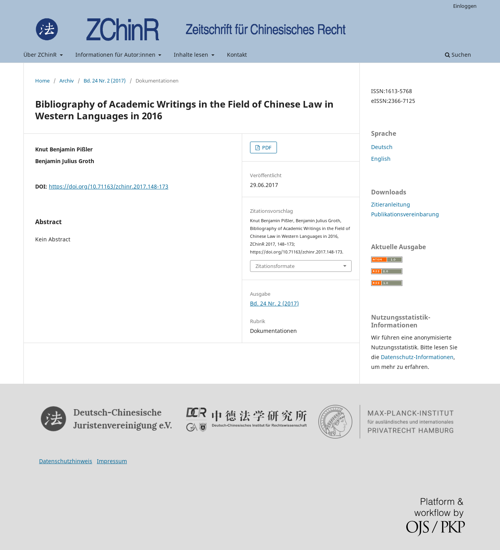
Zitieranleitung (390, 204)
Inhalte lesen (192, 54)
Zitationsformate (275, 266)
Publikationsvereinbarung (405, 214)
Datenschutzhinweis (65, 461)
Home (42, 80)
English (381, 158)
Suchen (458, 54)
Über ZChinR (40, 54)
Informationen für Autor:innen (116, 54)
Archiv (66, 80)
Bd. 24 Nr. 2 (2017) (105, 80)
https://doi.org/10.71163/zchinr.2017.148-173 (108, 186)
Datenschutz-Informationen (417, 357)
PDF (266, 147)
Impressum (112, 461)
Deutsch (382, 147)
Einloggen (465, 5)
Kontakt (237, 54)
